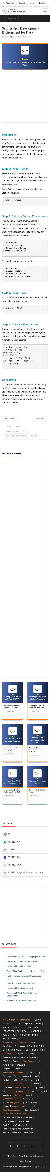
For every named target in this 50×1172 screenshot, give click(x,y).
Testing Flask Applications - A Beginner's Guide (26, 971)
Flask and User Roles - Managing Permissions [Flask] (12, 749)
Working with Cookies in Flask (19, 966)
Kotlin (10, 1050)
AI (6, 834)
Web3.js (24, 1080)
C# (4, 1050)
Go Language (20, 1046)
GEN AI (6, 1106)
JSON (40, 1087)
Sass (28, 1095)
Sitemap (28, 1161)
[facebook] (11, 1145)
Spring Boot (17, 1027)
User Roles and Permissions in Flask (22, 961)
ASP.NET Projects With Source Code (23, 872)
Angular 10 (27, 1024)
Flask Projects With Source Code (16, 1125)
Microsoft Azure (16, 1065)
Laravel (17, 427)
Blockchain (33, 1072)
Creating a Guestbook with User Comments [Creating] (36, 707)
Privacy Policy (12, 1156)
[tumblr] (39, 1145)
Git (32, 1106)
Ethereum (7, 1076)
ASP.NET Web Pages (12, 1039)
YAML (5, 1091)
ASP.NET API (11, 842)
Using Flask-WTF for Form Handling (22, 983)
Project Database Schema (25, 1057)
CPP (38, 1046)
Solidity (37, 1076)
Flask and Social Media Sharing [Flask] (37, 791)
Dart (34, 1050)
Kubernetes (7, 1087)
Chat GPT (34, 1102)
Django (28, 1027)
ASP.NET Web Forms (27, 1035)
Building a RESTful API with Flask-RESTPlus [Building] (12, 707)
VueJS (38, 1024)
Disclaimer (39, 1156)
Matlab (19, 1050)
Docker (36, 1084)
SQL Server (30, 1054)
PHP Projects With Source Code (16, 1121)
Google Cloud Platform (12, 1069)
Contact (22, 3)
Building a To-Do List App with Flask (21, 1001)
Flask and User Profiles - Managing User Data (26, 957)
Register (42, 3)
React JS (16, 1024)
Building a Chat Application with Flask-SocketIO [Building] (37, 750)
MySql (20, 1054)
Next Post (41, 418)
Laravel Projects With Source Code (17, 1117)
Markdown (7, 1095)
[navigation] (45, 10)
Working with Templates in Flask (20, 988)
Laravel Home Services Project (16, 436)
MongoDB (7, 1057)
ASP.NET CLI (11, 850)
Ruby (27, 1050)
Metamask (27, 1076)
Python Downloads (10, 184)
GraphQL (27, 1099)
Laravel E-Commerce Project (16, 431)
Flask (36, 1027)
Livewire (34, 436)
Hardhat (6, 1080)
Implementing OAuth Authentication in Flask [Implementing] (12, 791)
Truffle (15, 1080)
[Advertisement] (25, 97)
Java (31, 1046)
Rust (41, 1050)
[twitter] (18, 1145)
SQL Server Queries (11, 1061)
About (21, 1161)
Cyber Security (31, 1110)
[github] (32, 1145)
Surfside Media (24, 37)
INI (34, 1087)
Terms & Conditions (26, 1156)
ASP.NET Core (12, 857)
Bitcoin (16, 1076)
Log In (32, 3)
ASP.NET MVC (12, 865)
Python (32, 1042)
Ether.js (34, 1080)
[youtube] (25, 1145)
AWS (5, 1065)
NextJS (6, 1027)
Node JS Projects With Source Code (18, 1129)
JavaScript (7, 1046)
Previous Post (10, 418)
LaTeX (42, 1091)
